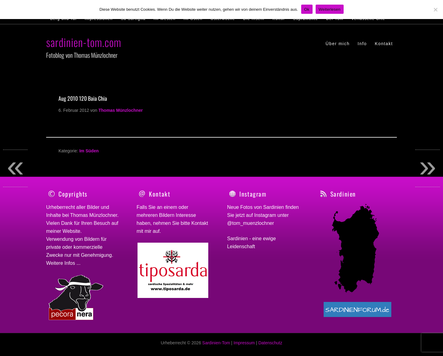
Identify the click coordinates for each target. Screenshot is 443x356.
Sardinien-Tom (216, 346)
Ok (306, 9)
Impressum (244, 346)
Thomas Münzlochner (93, 215)
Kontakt (199, 223)
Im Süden (89, 150)
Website (71, 231)
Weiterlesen (330, 9)
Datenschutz (270, 346)
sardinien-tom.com (83, 42)
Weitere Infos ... (63, 263)
